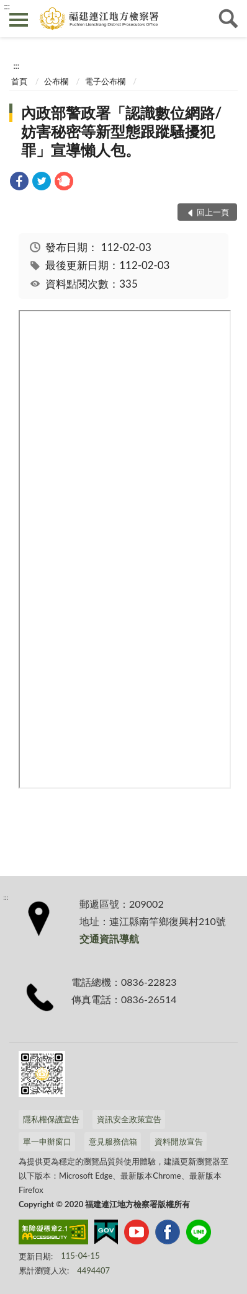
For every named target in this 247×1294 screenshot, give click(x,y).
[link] (19, 182)
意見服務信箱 (113, 1141)
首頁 (19, 81)
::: (7, 6)
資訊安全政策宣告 (129, 1119)
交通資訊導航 (109, 938)
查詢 (228, 18)
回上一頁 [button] (213, 212)
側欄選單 (18, 20)
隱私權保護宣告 (51, 1119)
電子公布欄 (105, 81)
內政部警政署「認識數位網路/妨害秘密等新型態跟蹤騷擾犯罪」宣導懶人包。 (121, 131)
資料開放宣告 (179, 1141)
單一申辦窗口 (47, 1141)
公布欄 (56, 81)
